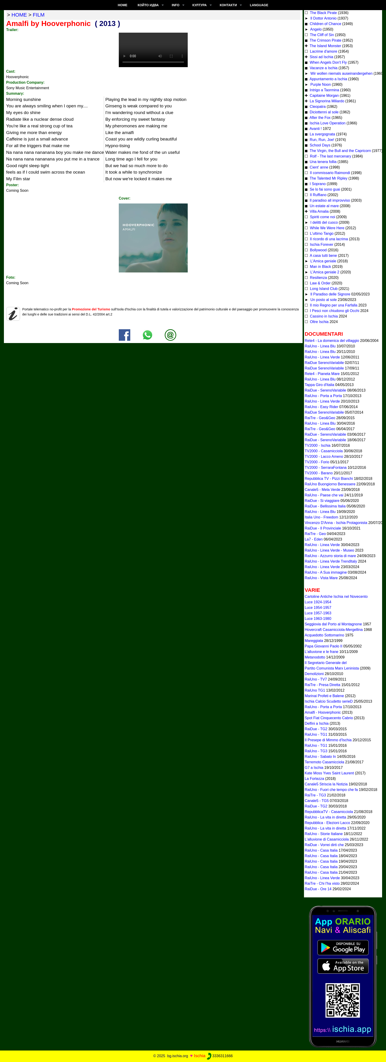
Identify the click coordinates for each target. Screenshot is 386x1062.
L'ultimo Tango (321, 233)
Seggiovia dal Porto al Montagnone (333, 624)
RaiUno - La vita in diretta (325, 817)
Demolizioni (314, 674)
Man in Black (320, 267)
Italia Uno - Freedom (321, 517)
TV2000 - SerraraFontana (325, 467)
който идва (148, 5)
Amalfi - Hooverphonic (323, 712)
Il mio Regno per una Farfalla (333, 305)
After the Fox (320, 118)
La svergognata (322, 134)
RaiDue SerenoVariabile (324, 363)
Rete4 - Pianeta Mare (322, 374)
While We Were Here (326, 228)
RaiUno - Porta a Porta (323, 396)
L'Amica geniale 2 (324, 272)
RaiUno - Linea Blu (320, 346)
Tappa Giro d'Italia (319, 385)
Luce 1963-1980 (318, 619)
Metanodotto (315, 657)
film (39, 15)
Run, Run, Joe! (321, 140)
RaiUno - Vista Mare (321, 578)
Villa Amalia (319, 211)
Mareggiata (314, 641)
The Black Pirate (323, 13)
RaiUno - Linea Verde (322, 357)
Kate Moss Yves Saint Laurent (329, 773)
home (19, 15)
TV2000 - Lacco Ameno (324, 456)
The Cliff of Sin (321, 35)
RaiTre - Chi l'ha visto (322, 883)
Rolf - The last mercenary (330, 156)
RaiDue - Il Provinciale (323, 528)
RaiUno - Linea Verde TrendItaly (331, 561)
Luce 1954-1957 (318, 608)
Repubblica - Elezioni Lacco (327, 823)
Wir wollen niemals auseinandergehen (340, 73)
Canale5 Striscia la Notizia (326, 784)
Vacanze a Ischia (323, 68)
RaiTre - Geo (315, 534)
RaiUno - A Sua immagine (326, 572)
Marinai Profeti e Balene (324, 696)
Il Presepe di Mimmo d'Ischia (328, 740)
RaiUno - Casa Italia (321, 850)
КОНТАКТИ (228, 5)
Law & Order (320, 283)
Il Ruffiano (317, 195)
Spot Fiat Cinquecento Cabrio (329, 718)
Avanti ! (315, 129)
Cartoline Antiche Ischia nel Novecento (336, 596)
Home (122, 5)
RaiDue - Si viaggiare (322, 501)
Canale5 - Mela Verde (322, 490)
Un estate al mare (324, 206)
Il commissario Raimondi (329, 173)
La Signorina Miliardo (326, 101)
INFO (175, 5)
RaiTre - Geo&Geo (320, 418)
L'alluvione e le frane (321, 652)
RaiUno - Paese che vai (324, 495)
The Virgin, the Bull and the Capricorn (340, 151)
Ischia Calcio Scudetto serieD (329, 701)
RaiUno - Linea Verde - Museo (329, 550)
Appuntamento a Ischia (328, 79)
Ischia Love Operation (327, 123)
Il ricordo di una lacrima (328, 239)
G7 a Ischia (314, 768)
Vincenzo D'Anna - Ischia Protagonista (336, 523)
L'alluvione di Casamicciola (327, 839)
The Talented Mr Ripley (328, 178)
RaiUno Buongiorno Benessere (330, 484)
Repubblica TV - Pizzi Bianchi (329, 479)
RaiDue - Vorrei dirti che (324, 845)
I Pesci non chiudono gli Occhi (334, 311)
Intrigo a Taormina (324, 90)
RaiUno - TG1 (316, 734)
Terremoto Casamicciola (324, 762)
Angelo (315, 29)
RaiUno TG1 (315, 690)
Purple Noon (320, 84)
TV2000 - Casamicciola (324, 451)
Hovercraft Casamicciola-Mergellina (334, 630)
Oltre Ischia (319, 322)
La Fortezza (314, 779)
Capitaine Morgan (324, 95)
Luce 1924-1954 (318, 602)
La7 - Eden (314, 539)
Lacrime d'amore (323, 51)
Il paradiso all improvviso (329, 200)
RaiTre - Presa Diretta (322, 685)
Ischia (199, 1055)
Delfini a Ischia (317, 723)
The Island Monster (325, 46)
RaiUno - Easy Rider (321, 407)
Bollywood (318, 250)
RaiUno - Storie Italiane (324, 834)
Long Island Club (323, 289)
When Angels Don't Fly (328, 62)
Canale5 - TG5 (317, 801)
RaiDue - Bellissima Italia (325, 506)
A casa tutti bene (323, 256)
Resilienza (318, 278)
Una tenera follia (323, 162)
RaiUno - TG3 (316, 751)
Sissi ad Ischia (321, 57)
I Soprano (317, 184)
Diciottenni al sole (324, 112)
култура (199, 5)
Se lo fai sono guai (324, 189)
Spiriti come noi (322, 217)
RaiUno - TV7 (316, 679)
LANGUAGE (259, 5)
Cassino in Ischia (323, 316)
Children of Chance (325, 24)
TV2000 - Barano (319, 473)
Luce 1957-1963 (318, 613)
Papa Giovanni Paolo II (323, 646)
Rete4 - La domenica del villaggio (332, 341)
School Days (319, 145)
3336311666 (220, 1056)
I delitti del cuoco (323, 222)
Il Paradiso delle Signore (329, 294)
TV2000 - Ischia (317, 445)
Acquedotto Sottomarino (324, 635)
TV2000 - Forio (317, 462)
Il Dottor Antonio (322, 18)
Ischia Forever (321, 244)
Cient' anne (318, 167)
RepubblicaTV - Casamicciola (329, 812)
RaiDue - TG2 (316, 729)
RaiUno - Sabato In (320, 757)
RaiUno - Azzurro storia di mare (330, 556)
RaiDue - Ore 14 (318, 889)
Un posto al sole (323, 300)
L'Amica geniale (322, 261)
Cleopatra (317, 107)
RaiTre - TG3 (315, 795)
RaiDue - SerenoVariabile (325, 390)
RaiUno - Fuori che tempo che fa (331, 790)
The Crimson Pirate (325, 40)
